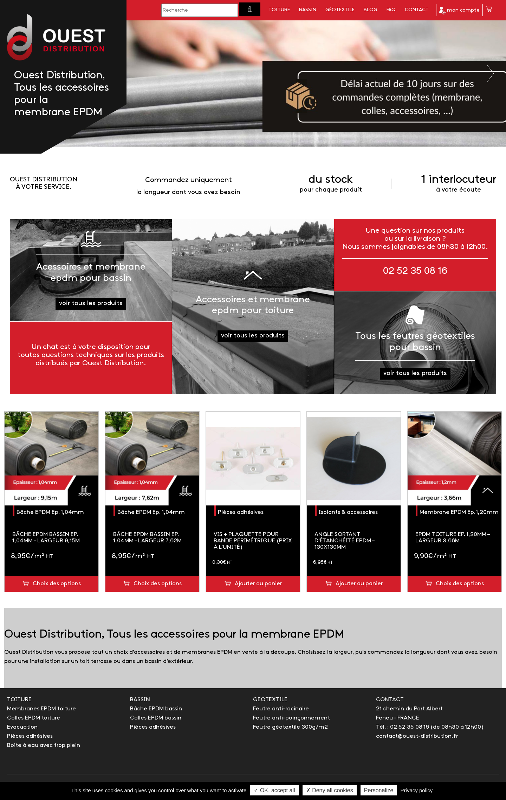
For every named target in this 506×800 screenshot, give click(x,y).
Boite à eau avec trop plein (43, 745)
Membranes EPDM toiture (41, 708)
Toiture (279, 10)
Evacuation (22, 727)
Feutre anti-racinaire (281, 708)
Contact (417, 10)
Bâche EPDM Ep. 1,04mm (50, 512)
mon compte (459, 10)
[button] (249, 9)
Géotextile (340, 10)
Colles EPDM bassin (155, 718)
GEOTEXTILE (270, 699)
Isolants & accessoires (348, 512)
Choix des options (57, 583)
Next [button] (491, 73)
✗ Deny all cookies (329, 790)
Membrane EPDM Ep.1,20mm (459, 512)
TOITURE (19, 699)
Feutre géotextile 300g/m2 (290, 727)
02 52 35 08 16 (415, 271)
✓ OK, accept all (274, 790)
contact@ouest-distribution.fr (417, 736)
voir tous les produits (91, 304)
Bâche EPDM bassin (156, 708)
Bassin (307, 10)
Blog (370, 10)
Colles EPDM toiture (33, 718)
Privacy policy (417, 790)
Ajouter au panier (258, 583)
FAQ (391, 10)
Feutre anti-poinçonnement (291, 718)
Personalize (379, 790)
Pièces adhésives (241, 512)
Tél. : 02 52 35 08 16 (402, 727)
